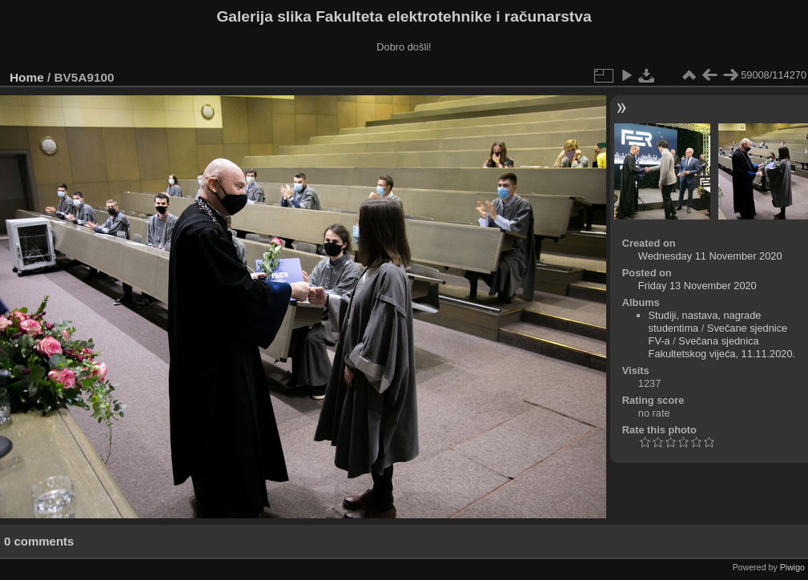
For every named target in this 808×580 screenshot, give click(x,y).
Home (27, 77)
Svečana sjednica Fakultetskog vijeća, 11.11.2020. (722, 347)
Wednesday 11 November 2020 (710, 256)
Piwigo (792, 567)
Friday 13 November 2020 (697, 286)
